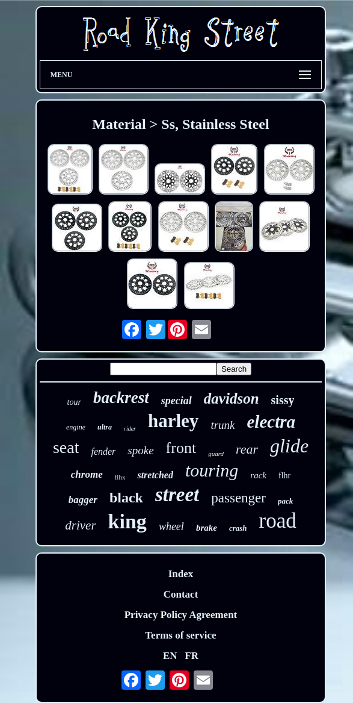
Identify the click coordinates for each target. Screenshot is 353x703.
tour (74, 402)
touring (211, 470)
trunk (222, 425)
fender (103, 451)
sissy (283, 400)
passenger (238, 497)
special (176, 401)
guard (216, 453)
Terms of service (180, 635)
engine (75, 427)
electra (271, 421)
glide (289, 446)
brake (206, 528)
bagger (83, 499)
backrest (121, 398)
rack (258, 475)
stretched (155, 475)
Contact (181, 594)
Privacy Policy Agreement (181, 614)
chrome (87, 474)
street (177, 494)
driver (80, 525)
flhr (284, 475)
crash (238, 528)
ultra (104, 427)
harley (173, 420)
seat (66, 447)
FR (191, 655)
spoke (140, 450)
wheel (171, 526)
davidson (231, 398)
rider (130, 428)
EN (170, 655)
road (277, 521)
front (181, 448)
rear (247, 449)
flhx (120, 477)
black (126, 497)
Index (181, 574)
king (127, 521)
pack (285, 500)
